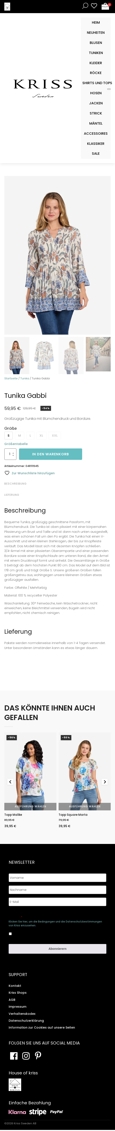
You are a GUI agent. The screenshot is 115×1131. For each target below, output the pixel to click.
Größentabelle (16, 444)
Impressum (17, 1008)
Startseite (11, 378)
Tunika (24, 378)
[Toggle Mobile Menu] (109, 89)
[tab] (57, 483)
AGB (12, 1001)
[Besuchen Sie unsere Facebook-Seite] (14, 1057)
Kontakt (15, 987)
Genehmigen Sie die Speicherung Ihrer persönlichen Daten (52, 916)
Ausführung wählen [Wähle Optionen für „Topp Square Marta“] (85, 806)
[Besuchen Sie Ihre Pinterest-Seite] (38, 1057)
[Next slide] (105, 782)
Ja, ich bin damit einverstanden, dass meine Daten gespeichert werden (47, 934)
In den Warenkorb (50, 454)
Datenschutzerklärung (26, 1022)
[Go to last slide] (10, 782)
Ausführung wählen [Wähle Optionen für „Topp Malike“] (30, 806)
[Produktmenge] (10, 454)
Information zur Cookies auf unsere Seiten (42, 1029)
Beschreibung (15, 483)
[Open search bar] (84, 6)
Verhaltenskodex (22, 1015)
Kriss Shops (18, 994)
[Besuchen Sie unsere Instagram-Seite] (26, 1057)
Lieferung (11, 495)
